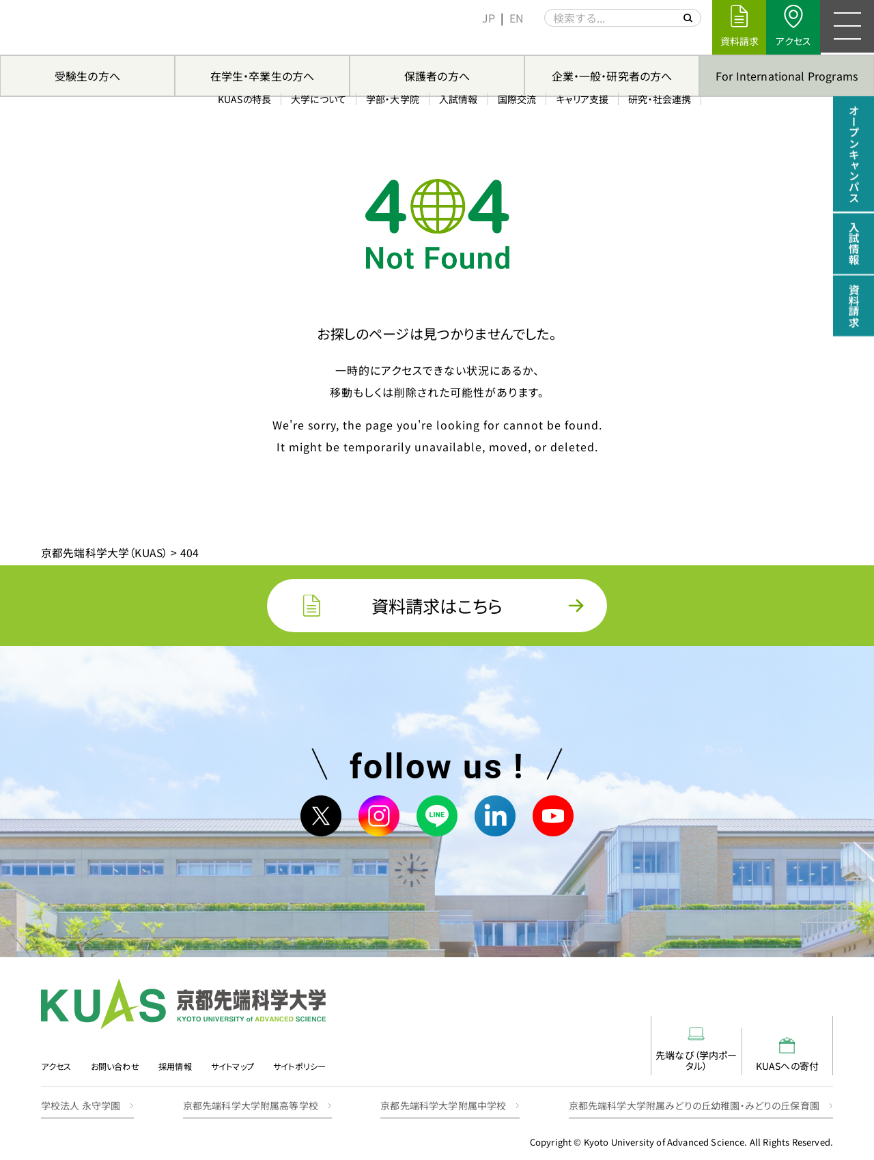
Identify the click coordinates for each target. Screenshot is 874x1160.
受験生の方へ (87, 76)
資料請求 (853, 307)
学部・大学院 (390, 40)
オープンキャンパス (853, 154)
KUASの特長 (242, 40)
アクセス (56, 1058)
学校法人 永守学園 (80, 1095)
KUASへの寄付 (764, 1044)
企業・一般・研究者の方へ (612, 76)
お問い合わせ (116, 1058)
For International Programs (787, 76)
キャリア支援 (580, 40)
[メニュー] (846, 27)
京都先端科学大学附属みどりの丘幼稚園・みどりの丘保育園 (694, 1095)
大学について (316, 40)
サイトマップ (236, 1058)
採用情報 (178, 1058)
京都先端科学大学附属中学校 (443, 1095)
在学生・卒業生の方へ (262, 76)
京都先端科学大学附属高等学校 (250, 1095)
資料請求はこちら (437, 606)
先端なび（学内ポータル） (628, 1044)
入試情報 (456, 40)
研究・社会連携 (657, 40)
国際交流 (514, 40)
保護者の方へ (437, 76)
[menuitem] (486, 17)
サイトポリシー (305, 1058)
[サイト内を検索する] (685, 17)
